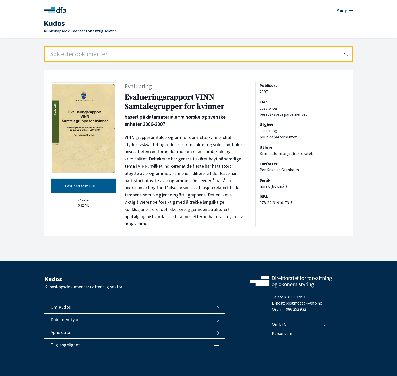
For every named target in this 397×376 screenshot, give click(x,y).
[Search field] (198, 54)
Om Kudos (135, 307)
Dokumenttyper (135, 320)
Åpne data (135, 332)
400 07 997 (296, 296)
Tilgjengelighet (135, 345)
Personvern (299, 333)
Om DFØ (299, 324)
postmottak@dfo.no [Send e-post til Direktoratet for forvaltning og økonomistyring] (304, 303)
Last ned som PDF (83, 186)
